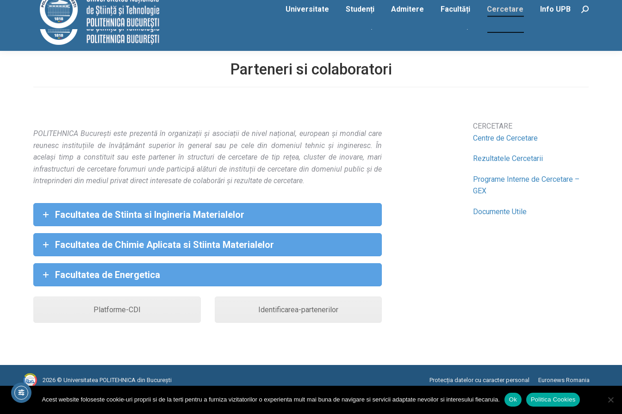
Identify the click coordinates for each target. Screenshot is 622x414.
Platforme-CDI (117, 328)
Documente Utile (500, 230)
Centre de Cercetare (505, 156)
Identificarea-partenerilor (298, 328)
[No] (610, 399)
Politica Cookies (553, 399)
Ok (513, 399)
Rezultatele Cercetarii (508, 177)
